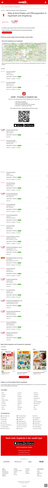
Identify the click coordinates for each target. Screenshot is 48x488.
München (3, 396)
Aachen (35, 400)
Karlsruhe (35, 392)
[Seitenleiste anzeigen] (45, 485)
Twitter (26, 471)
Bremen (3, 409)
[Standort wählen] (45, 2)
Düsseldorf (3, 405)
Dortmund (3, 403)
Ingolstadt (3, 10)
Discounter (4, 423)
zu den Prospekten (7, 32)
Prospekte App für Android (24, 450)
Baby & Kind (4, 417)
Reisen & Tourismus (21, 426)
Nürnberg (19, 396)
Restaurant (20, 428)
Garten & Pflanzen (5, 428)
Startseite (4, 470)
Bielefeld (19, 403)
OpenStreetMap (39, 61)
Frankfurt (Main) (4, 400)
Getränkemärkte (21, 417)
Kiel (34, 407)
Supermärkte (36, 423)
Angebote (4, 474)
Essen (2, 407)
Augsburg (35, 396)
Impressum (39, 475)
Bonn (18, 405)
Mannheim (19, 407)
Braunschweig (36, 403)
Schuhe (35, 416)
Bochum (19, 400)
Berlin (27, 3)
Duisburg (19, 398)
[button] (45, 44)
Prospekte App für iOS (24, 452)
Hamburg (3, 394)
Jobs (38, 470)
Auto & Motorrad (5, 416)
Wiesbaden (35, 394)
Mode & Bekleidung (21, 423)
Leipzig (19, 394)
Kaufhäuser (20, 419)
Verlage (15, 471)
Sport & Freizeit (37, 421)
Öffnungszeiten (5, 471)
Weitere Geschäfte (37, 428)
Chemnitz (35, 405)
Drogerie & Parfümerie (6, 425)
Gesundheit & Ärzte (21, 416)
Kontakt (15, 474)
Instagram (27, 473)
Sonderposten (36, 417)
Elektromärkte (4, 426)
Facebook (27, 470)
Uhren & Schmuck (37, 425)
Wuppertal (19, 401)
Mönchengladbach (37, 401)
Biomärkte (3, 421)
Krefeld (35, 409)
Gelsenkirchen (36, 398)
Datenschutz (39, 473)
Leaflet (34, 61)
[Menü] (2, 2)
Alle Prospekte (24, 377)
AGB (38, 474)
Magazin (4, 475)
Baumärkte (4, 419)
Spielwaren (36, 419)
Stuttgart (3, 401)
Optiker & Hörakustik (22, 425)
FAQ (15, 473)
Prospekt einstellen (18, 470)
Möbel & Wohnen (21, 421)
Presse (38, 471)
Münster (19, 409)
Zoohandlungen (37, 426)
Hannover (19, 392)
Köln (2, 398)
